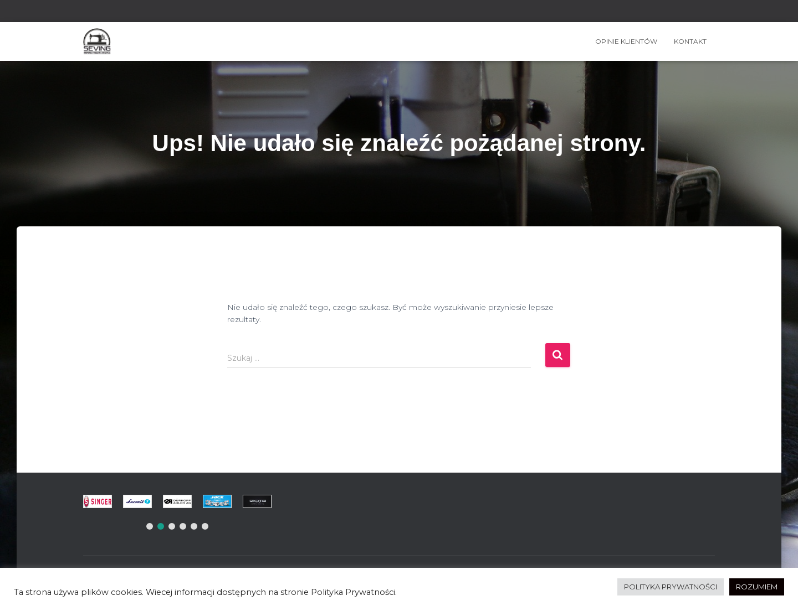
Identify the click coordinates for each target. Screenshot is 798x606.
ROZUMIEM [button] (756, 586)
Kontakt (690, 41)
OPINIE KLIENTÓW (626, 41)
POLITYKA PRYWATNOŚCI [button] (670, 586)
